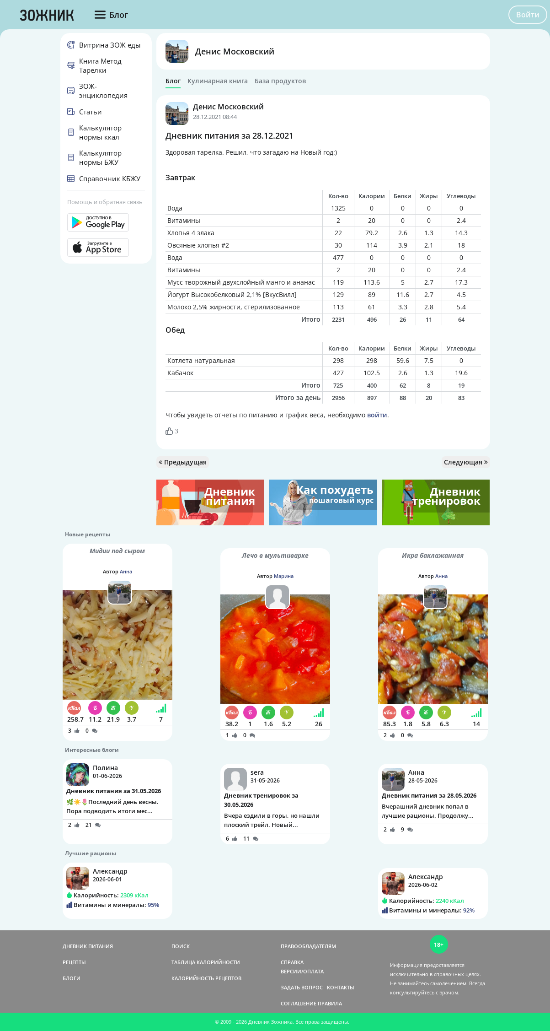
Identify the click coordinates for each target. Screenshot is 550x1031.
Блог (173, 81)
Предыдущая (183, 462)
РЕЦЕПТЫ (74, 962)
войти (377, 414)
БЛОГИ (71, 978)
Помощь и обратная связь (105, 202)
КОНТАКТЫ (340, 987)
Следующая (466, 462)
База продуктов (280, 81)
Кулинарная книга (217, 81)
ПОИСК (180, 946)
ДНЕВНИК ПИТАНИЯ (88, 946)
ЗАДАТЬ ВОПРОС (302, 987)
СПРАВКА (292, 962)
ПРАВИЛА (330, 1003)
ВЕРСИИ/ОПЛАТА (302, 971)
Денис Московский (234, 51)
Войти (527, 15)
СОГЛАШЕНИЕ (298, 1003)
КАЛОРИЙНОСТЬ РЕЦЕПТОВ (206, 978)
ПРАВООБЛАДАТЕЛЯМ (308, 946)
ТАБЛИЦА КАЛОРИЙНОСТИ (205, 962)
